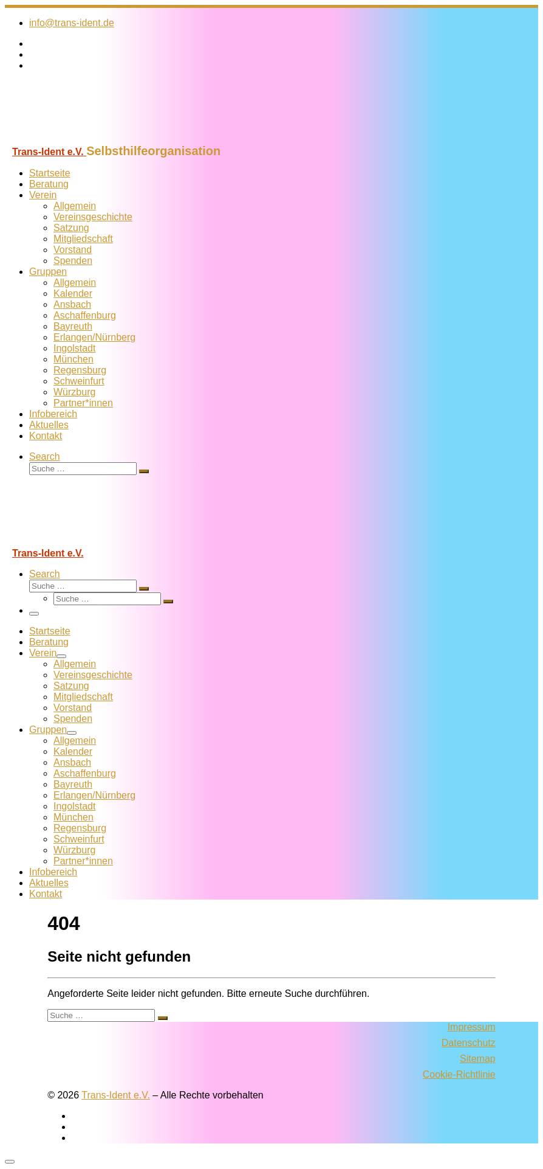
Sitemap (478, 1058)
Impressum (472, 1027)
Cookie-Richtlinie (459, 1074)
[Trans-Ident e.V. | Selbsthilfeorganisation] (81, 138)
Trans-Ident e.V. (115, 1095)
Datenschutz (469, 1043)
